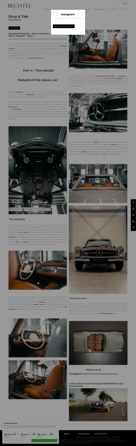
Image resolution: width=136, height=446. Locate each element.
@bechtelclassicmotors (63, 26)
